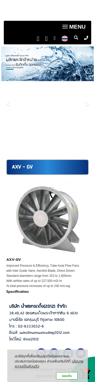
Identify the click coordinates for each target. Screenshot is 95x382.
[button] (8, 100)
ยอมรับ (67, 375)
